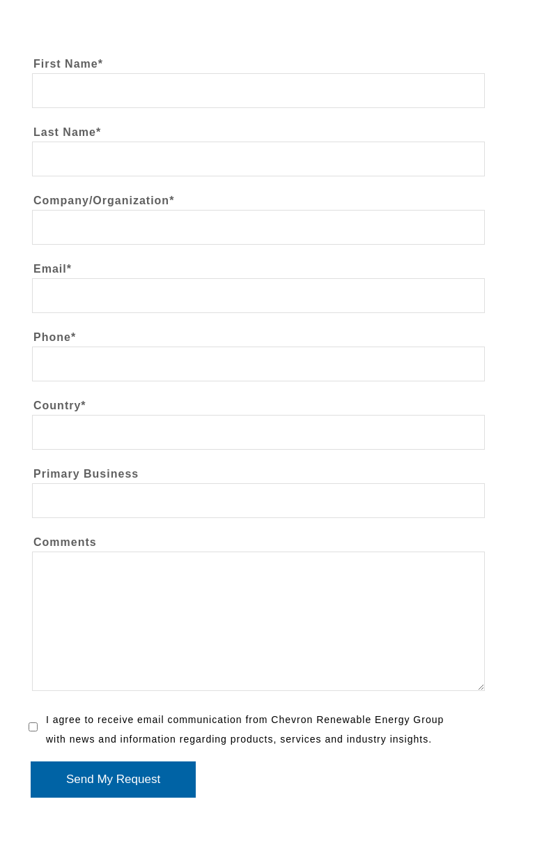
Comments (65, 542)
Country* (59, 405)
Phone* (54, 337)
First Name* (68, 64)
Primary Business (86, 474)
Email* (52, 269)
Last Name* (67, 132)
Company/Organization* (103, 200)
